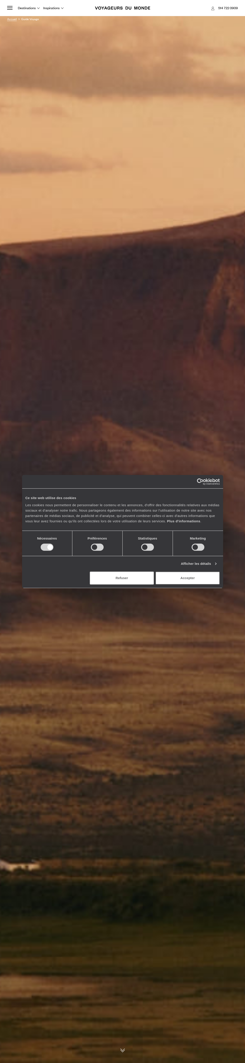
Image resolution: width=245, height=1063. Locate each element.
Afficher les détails (196, 563)
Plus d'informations (183, 521)
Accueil (12, 19)
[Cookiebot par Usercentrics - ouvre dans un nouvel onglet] (200, 481)
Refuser (121, 578)
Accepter (187, 578)
